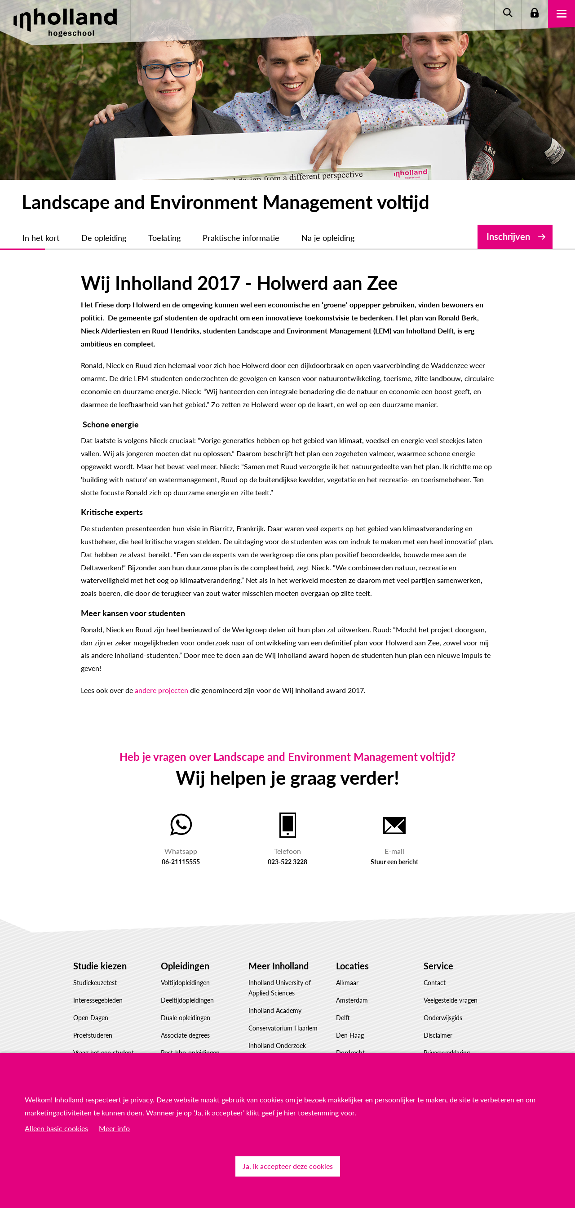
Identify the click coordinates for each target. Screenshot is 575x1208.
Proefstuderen (92, 1035)
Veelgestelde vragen (451, 1000)
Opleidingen (185, 965)
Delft (343, 1017)
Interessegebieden (98, 1000)
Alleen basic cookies (56, 1128)
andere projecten (161, 690)
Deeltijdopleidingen (187, 1000)
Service (438, 965)
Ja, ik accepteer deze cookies (288, 1166)
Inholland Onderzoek (277, 1045)
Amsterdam (352, 1000)
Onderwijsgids (443, 1017)
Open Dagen (90, 1017)
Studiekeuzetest (95, 982)
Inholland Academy (274, 1010)
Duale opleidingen (185, 1017)
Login (534, 13)
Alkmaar (347, 982)
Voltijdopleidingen (185, 982)
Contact (435, 982)
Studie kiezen (100, 965)
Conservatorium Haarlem (283, 1028)
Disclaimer (438, 1035)
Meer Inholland (278, 965)
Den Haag (350, 1035)
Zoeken (507, 13)
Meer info (114, 1128)
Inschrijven (508, 236)
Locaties (352, 965)
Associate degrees (185, 1035)
